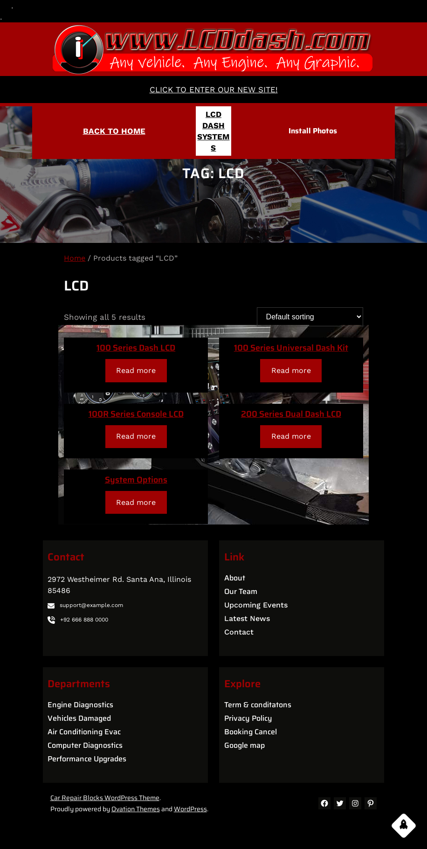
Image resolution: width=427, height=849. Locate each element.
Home (74, 258)
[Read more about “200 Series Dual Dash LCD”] (291, 436)
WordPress (190, 809)
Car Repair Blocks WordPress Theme (104, 798)
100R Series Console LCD (136, 414)
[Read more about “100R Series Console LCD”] (136, 436)
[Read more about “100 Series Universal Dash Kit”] (291, 370)
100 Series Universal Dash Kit (291, 347)
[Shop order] (310, 316)
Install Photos (313, 131)
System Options (136, 479)
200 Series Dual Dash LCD (291, 414)
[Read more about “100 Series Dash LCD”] (136, 370)
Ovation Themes (135, 809)
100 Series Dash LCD (135, 347)
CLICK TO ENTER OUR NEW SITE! (214, 89)
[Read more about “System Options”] (136, 502)
